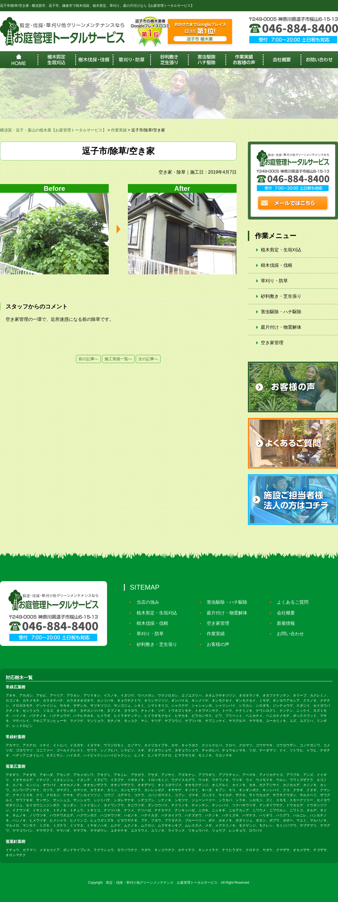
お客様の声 (215, 644)
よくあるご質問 (290, 602)
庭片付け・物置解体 (281, 327)
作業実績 (213, 633)
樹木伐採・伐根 (276, 265)
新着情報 (283, 623)
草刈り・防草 (274, 280)
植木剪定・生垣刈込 (281, 249)
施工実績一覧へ (118, 359)
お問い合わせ (287, 633)
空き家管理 (272, 342)
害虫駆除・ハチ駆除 (281, 311)
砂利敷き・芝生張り (281, 296)
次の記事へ (148, 359)
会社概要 (283, 612)
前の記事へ (88, 359)
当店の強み (145, 602)
